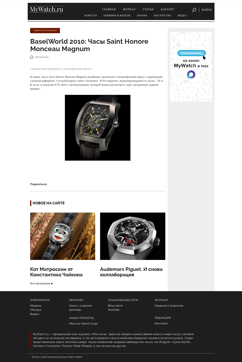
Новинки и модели (117, 15)
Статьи (148, 9)
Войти (207, 9)
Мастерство (162, 15)
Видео (182, 15)
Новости (91, 15)
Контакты (161, 323)
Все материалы (40, 283)
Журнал (129, 9)
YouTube (114, 309)
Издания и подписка (169, 305)
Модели (35, 305)
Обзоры (142, 15)
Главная (109, 9)
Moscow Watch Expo (83, 323)
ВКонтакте (115, 305)
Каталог (167, 9)
